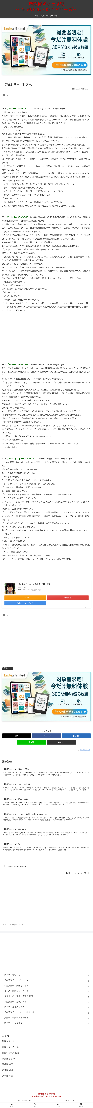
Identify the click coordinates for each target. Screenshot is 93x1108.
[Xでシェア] (16, 735)
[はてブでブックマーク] (76, 735)
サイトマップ (69, 1101)
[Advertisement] (46, 335)
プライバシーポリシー (23, 1101)
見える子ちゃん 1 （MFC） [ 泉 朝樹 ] (34, 584)
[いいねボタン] (4, 95)
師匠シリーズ (7, 668)
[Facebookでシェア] (46, 735)
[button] (61, 742)
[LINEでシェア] (31, 742)
